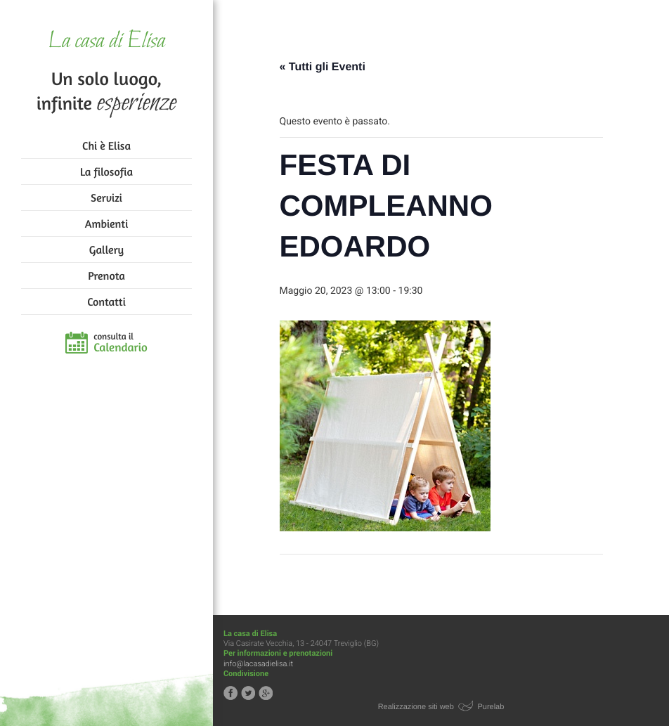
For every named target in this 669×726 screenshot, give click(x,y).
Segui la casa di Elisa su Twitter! (248, 693)
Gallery (106, 249)
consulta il (120, 343)
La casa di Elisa (106, 42)
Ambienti (106, 223)
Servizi (106, 197)
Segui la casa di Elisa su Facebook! (230, 693)
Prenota (106, 275)
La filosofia (106, 171)
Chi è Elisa (106, 145)
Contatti (106, 301)
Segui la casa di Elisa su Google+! (266, 693)
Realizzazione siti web (416, 707)
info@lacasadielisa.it (258, 663)
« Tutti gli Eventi (322, 67)
